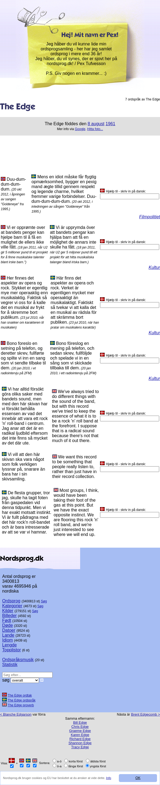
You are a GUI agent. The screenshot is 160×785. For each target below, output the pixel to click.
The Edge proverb (21, 705)
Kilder (7, 610)
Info (108, 778)
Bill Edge (80, 722)
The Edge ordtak (20, 695)
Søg (44, 601)
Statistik (9, 664)
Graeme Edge (80, 731)
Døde (7, 625)
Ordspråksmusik (18, 659)
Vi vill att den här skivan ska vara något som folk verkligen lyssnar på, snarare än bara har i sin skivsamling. (23, 466)
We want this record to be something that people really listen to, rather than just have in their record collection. (74, 467)
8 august (96, 123)
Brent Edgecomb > (145, 714)
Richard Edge (80, 739)
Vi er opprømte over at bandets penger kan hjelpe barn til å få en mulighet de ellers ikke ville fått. (23, 237)
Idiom (7, 640)
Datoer (8, 630)
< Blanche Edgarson (16, 714)
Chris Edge (80, 727)
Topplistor (11, 650)
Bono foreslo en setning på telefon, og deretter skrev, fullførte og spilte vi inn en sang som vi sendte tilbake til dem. (23, 355)
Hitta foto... (95, 129)
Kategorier (12, 605)
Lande (8, 635)
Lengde (9, 645)
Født (6, 620)
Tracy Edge (80, 747)
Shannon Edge (80, 743)
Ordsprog (11, 601)
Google (80, 129)
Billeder (9, 615)
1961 (110, 123)
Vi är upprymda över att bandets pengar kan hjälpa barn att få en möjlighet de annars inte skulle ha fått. (73, 237)
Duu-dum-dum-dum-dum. (13, 184)
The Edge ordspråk (21, 700)
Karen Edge (80, 735)
